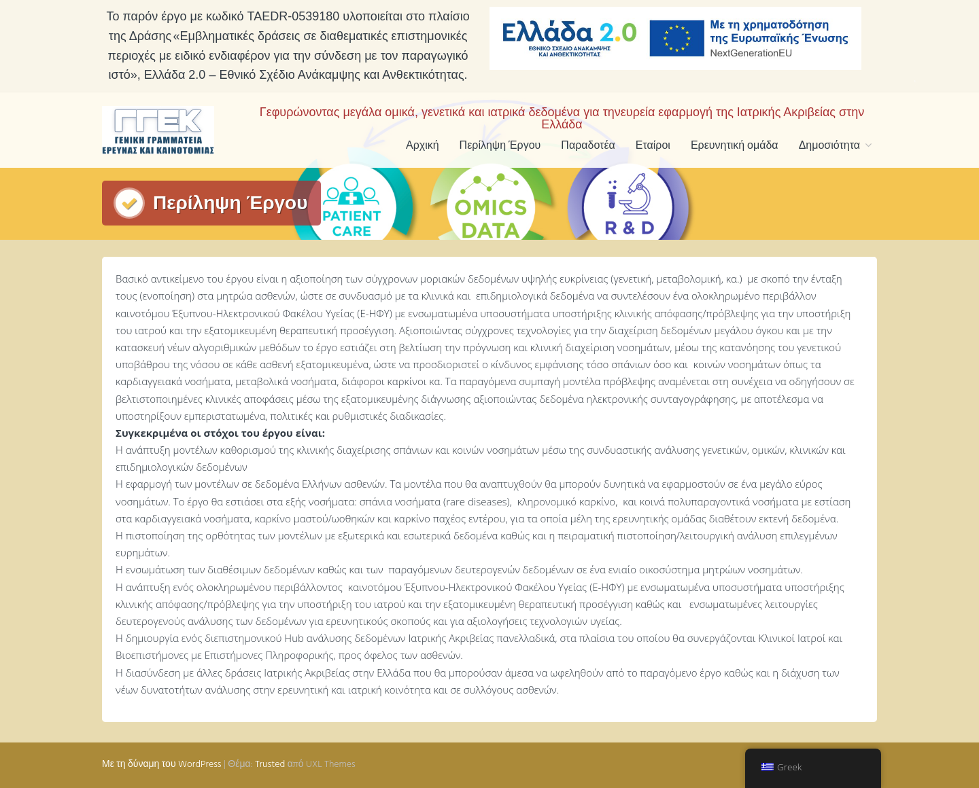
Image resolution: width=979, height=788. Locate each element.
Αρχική (422, 146)
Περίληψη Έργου (500, 146)
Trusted (270, 764)
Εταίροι (653, 146)
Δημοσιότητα (829, 146)
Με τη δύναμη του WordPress (162, 764)
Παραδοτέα (588, 146)
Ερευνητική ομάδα (734, 146)
